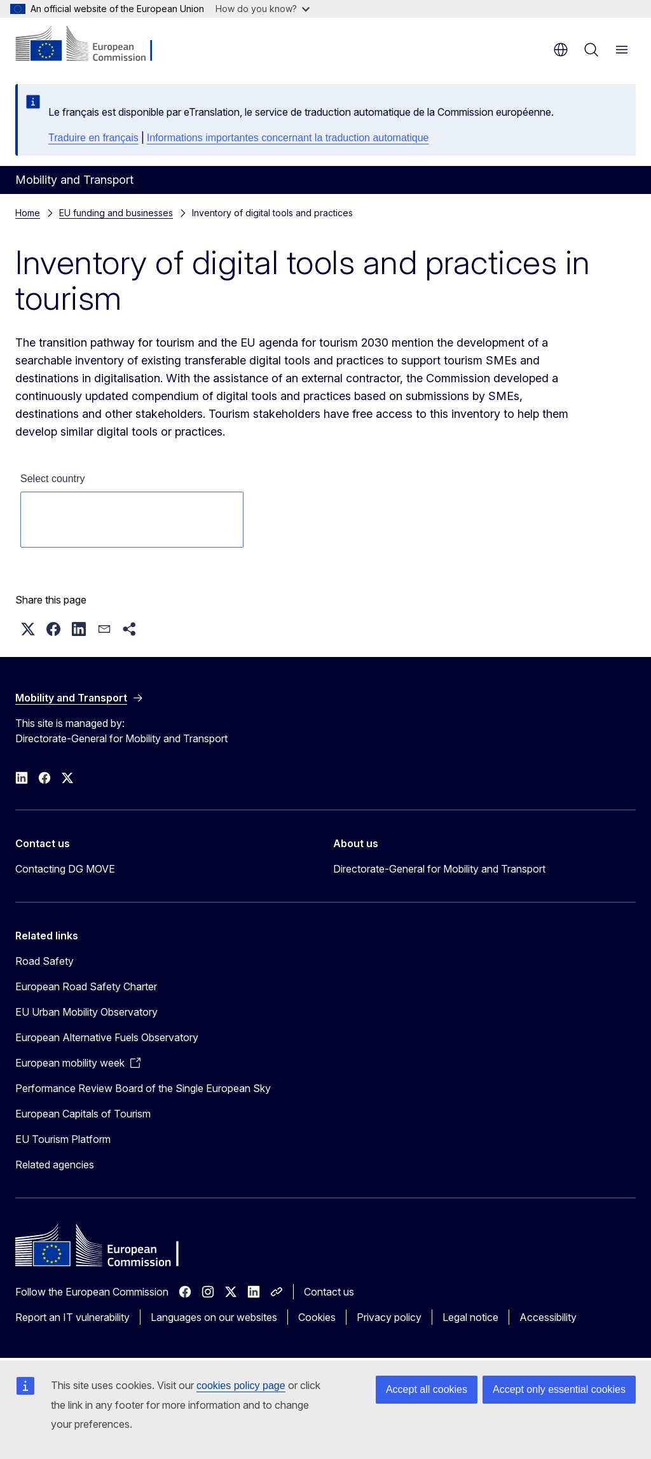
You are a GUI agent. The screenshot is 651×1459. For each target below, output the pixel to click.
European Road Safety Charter (86, 986)
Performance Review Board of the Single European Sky (143, 1088)
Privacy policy (389, 1317)
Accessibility (548, 1317)
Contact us (329, 1291)
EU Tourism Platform (63, 1139)
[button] (28, 629)
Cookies (317, 1317)
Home (27, 212)
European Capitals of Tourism (83, 1113)
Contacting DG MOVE (65, 868)
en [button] (560, 49)
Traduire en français (93, 137)
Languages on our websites (214, 1317)
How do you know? (263, 8)
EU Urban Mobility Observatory (86, 1012)
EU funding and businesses (116, 212)
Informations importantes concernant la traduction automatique (288, 137)
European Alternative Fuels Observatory (106, 1037)
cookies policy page (240, 1385)
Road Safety (44, 961)
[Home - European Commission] (92, 44)
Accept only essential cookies (559, 1389)
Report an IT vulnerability (72, 1317)
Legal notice (470, 1317)
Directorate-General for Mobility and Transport (439, 868)
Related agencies (54, 1164)
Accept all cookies (426, 1389)
